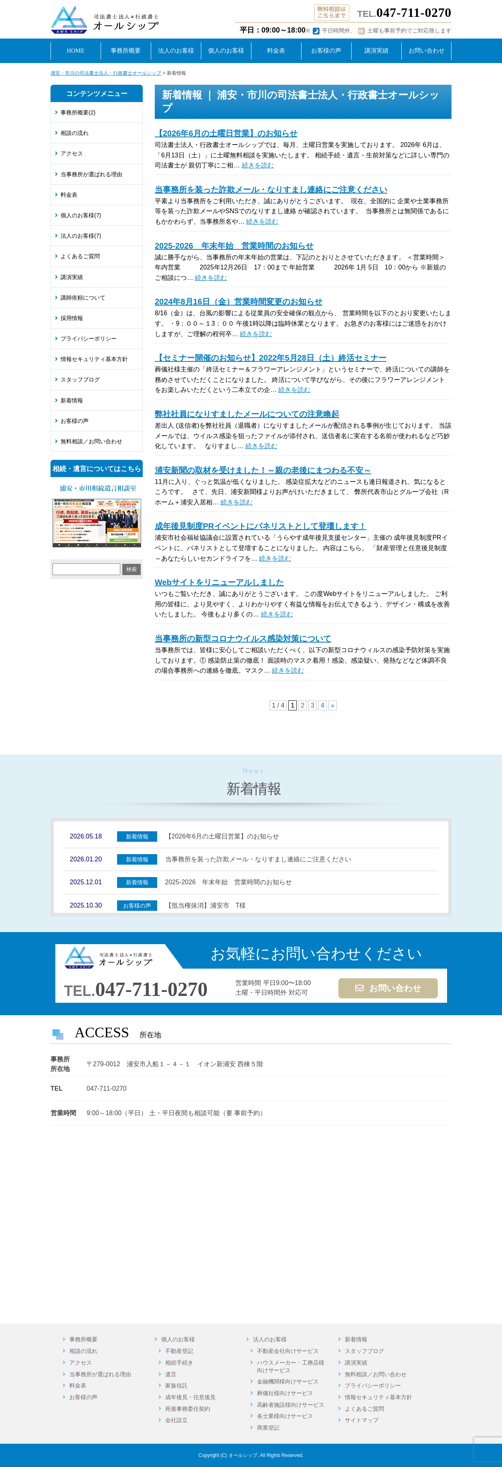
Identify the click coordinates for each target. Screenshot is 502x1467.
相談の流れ (75, 133)
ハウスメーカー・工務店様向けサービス (290, 1366)
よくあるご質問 (80, 256)
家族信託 (176, 1385)
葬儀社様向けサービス (285, 1393)
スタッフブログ (80, 379)
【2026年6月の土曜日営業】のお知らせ (226, 133)
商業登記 (268, 1427)
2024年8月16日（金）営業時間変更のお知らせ (238, 301)
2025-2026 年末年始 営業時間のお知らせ (234, 245)
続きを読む (258, 165)
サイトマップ (362, 1420)
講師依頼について (83, 297)
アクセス (72, 153)
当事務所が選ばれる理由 (91, 174)
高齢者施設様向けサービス (290, 1405)
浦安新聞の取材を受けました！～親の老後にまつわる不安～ (263, 470)
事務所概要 (83, 1339)
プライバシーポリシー (89, 338)
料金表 (69, 195)
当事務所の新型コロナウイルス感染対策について (243, 638)
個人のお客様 (178, 1339)
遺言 (170, 1374)
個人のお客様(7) (81, 215)
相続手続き (179, 1362)
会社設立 (176, 1420)
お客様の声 (75, 421)
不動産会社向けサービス (288, 1351)
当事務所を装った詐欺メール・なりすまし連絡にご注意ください (271, 189)
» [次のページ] (332, 705)
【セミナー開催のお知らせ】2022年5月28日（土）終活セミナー (271, 357)
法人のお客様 (270, 1339)
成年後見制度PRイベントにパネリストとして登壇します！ (260, 526)
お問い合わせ (388, 988)
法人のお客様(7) (81, 236)
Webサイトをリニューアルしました (219, 582)
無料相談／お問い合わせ (91, 441)
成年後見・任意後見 (190, 1397)
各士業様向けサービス (285, 1416)
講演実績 (72, 277)
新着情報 (72, 400)
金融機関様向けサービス (288, 1381)
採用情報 (72, 318)
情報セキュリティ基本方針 (94, 359)
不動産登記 (179, 1351)
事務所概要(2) (78, 112)
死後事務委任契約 (187, 1409)
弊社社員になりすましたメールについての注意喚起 (247, 414)
